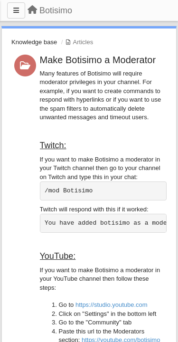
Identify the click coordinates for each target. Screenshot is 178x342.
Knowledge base (34, 42)
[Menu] (16, 10)
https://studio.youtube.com (111, 304)
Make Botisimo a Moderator (98, 60)
